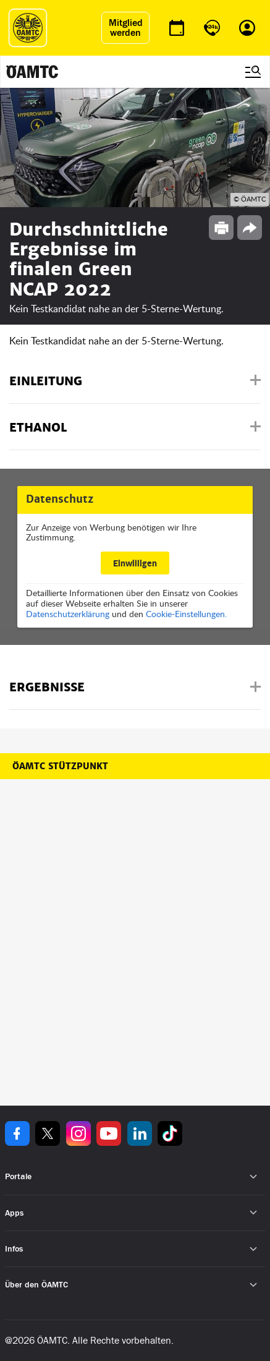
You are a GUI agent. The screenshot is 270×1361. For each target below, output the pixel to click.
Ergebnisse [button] (47, 687)
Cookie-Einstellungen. (186, 614)
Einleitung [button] (45, 381)
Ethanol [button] (38, 427)
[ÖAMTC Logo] (28, 28)
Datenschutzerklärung (67, 614)
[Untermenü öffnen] (254, 1177)
